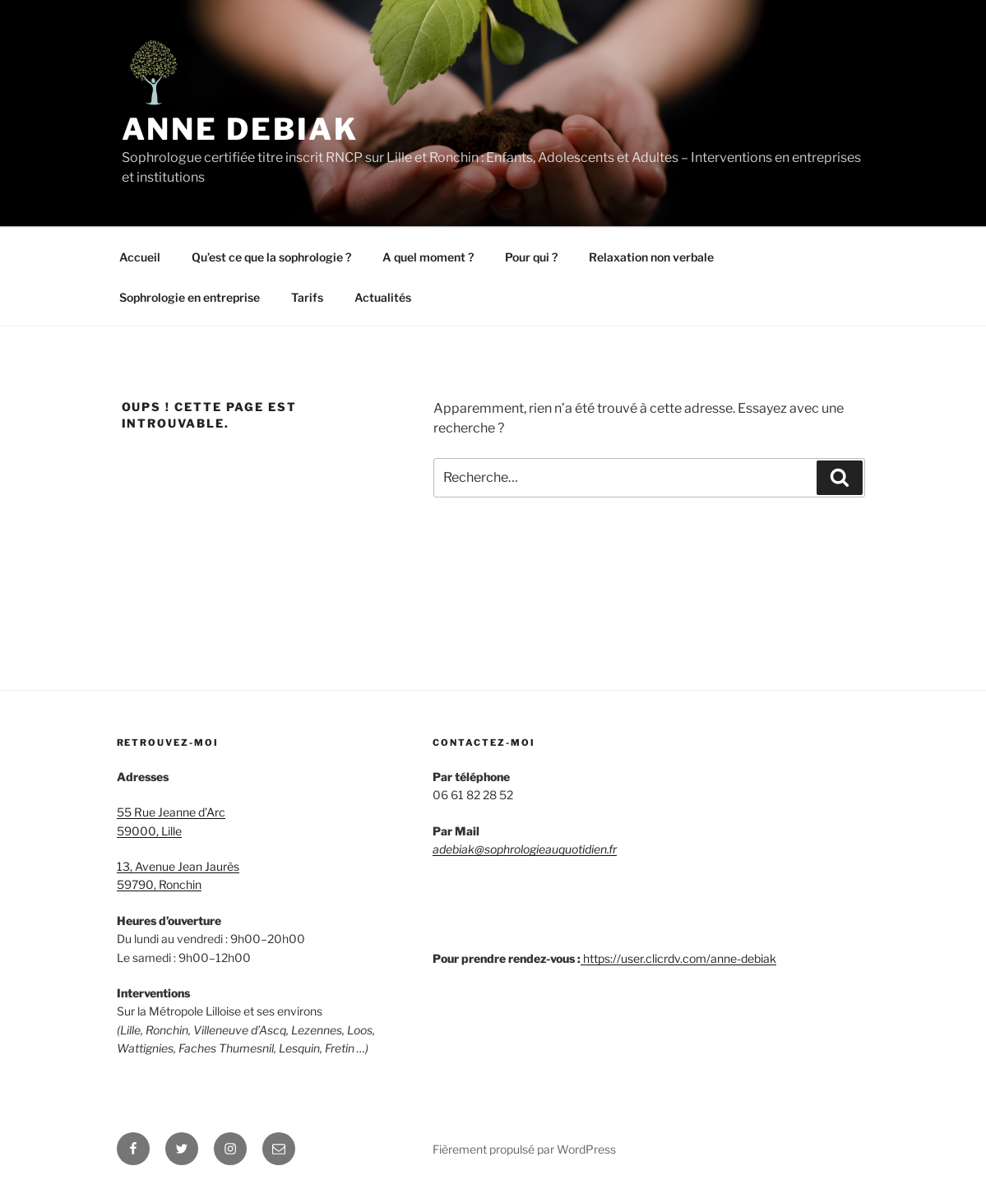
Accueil (139, 257)
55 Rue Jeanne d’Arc (171, 812)
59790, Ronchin (159, 884)
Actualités (382, 297)
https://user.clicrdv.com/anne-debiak (679, 958)
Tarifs (307, 297)
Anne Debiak (240, 129)
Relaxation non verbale (651, 257)
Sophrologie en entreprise (189, 297)
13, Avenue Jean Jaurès (178, 866)
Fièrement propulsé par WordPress (524, 1149)
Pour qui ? (531, 257)
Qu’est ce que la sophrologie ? (271, 257)
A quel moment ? (428, 257)
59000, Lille (149, 831)
